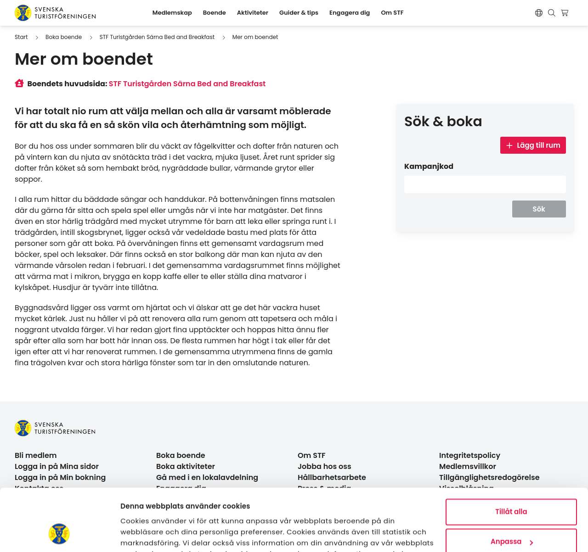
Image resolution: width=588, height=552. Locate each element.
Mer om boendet (255, 37)
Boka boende (63, 37)
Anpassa (512, 485)
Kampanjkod (428, 166)
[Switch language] (538, 12)
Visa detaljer (142, 534)
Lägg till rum (533, 145)
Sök (539, 209)
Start (21, 37)
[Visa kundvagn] (565, 12)
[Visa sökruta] (551, 12)
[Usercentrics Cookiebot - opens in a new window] (59, 534)
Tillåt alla (511, 455)
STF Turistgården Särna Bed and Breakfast (157, 37)
